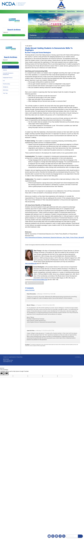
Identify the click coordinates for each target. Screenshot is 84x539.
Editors (44, 11)
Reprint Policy (71, 11)
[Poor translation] (5, 373)
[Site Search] (72, 536)
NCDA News (5, 90)
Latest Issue (37, 11)
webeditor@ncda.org (7, 361)
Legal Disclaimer (12, 357)
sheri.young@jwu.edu (31, 263)
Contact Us (5, 357)
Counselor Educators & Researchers (8, 73)
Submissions (52, 11)
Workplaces (5, 87)
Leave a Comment (30, 290)
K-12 (4, 80)
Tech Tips (5, 93)
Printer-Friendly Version (35, 283)
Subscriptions (61, 11)
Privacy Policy (19, 357)
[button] (32, 26)
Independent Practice (7, 77)
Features (5, 70)
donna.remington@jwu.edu (40, 279)
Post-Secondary (6, 83)
